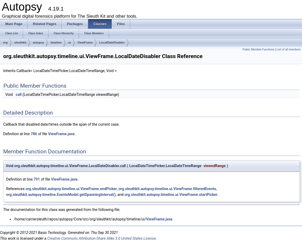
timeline (56, 42)
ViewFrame (85, 42)
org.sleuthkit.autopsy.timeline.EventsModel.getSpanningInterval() (61, 194)
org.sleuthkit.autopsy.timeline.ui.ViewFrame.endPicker (71, 189)
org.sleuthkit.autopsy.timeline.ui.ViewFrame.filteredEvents (167, 189)
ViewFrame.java (61, 134)
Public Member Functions (258, 49)
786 (34, 134)
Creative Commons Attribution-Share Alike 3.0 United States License (101, 238)
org (5, 42)
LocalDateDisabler (112, 42)
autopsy (38, 42)
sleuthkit (20, 42)
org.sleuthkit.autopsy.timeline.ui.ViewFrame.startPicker (170, 194)
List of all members (289, 49)
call (18, 94)
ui (69, 42)
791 (37, 179)
